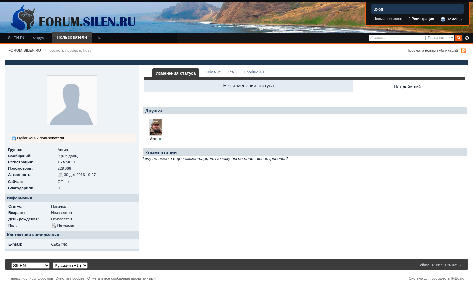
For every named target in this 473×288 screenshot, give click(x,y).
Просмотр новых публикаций (432, 50)
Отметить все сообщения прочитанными (121, 278)
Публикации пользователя (37, 138)
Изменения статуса (176, 73)
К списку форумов (38, 278)
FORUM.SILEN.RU (24, 50)
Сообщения (254, 72)
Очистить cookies (70, 278)
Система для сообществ (429, 278)
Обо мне (213, 72)
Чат (100, 38)
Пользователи (72, 37)
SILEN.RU (17, 38)
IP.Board (457, 278)
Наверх (14, 278)
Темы (232, 72)
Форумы (40, 38)
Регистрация (423, 19)
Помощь (451, 19)
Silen (153, 138)
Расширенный (467, 38)
